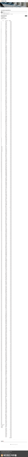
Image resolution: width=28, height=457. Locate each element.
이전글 (2, 15)
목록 (26, 15)
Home (12, 5)
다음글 (5, 15)
